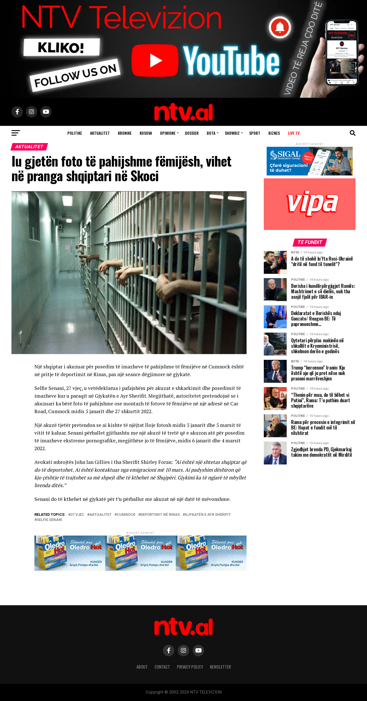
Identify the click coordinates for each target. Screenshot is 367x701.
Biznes (274, 133)
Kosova (146, 133)
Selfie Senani (49, 520)
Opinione (167, 133)
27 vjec (77, 515)
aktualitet (100, 515)
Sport (254, 133)
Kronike (125, 133)
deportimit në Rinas (160, 515)
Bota (211, 133)
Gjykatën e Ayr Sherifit (208, 515)
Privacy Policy (190, 667)
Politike (74, 133)
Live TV (294, 133)
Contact (162, 667)
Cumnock (126, 515)
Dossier (192, 133)
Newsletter (220, 667)
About (142, 667)
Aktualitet (100, 133)
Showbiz (232, 133)
